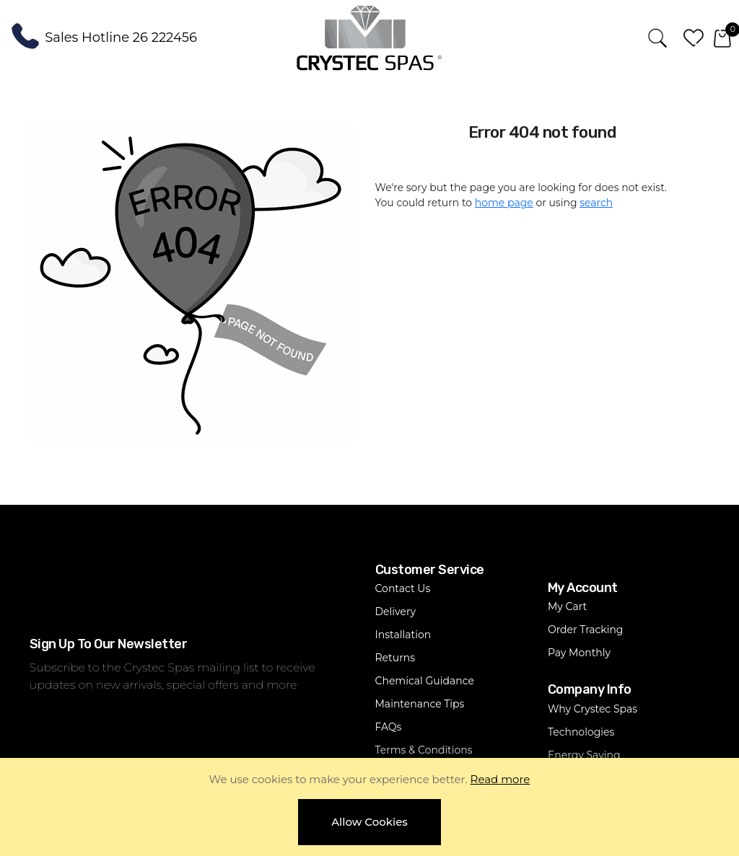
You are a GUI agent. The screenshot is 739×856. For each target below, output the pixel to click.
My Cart (567, 606)
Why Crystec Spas (592, 708)
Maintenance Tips (420, 703)
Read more (500, 779)
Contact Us (403, 588)
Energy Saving (584, 755)
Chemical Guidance (424, 680)
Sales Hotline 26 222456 (121, 37)
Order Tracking (586, 629)
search (596, 202)
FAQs (388, 726)
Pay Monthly (579, 652)
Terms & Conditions (424, 750)
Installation (403, 634)
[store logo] (369, 36)
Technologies (581, 731)
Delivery (395, 611)
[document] (369, 807)
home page (504, 202)
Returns (395, 657)
